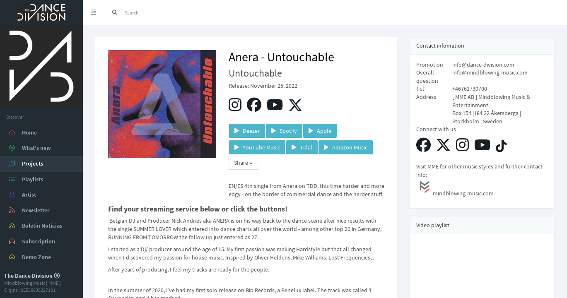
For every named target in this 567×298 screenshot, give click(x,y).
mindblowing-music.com (455, 188)
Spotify (284, 131)
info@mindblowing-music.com (490, 72)
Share (243, 162)
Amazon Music (345, 147)
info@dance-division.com (483, 64)
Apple (320, 131)
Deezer (247, 131)
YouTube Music (257, 147)
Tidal (302, 147)
